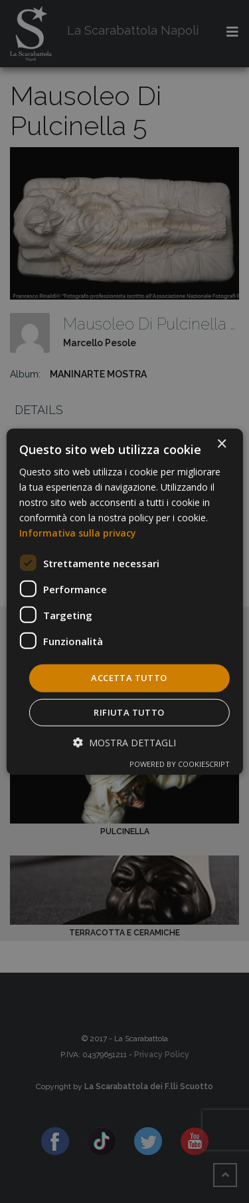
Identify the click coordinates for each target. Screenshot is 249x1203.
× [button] (221, 444)
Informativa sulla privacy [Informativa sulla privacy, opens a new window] (77, 533)
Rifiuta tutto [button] (129, 712)
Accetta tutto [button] (129, 678)
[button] (124, 742)
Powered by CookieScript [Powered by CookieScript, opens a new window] (179, 764)
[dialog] (124, 601)
